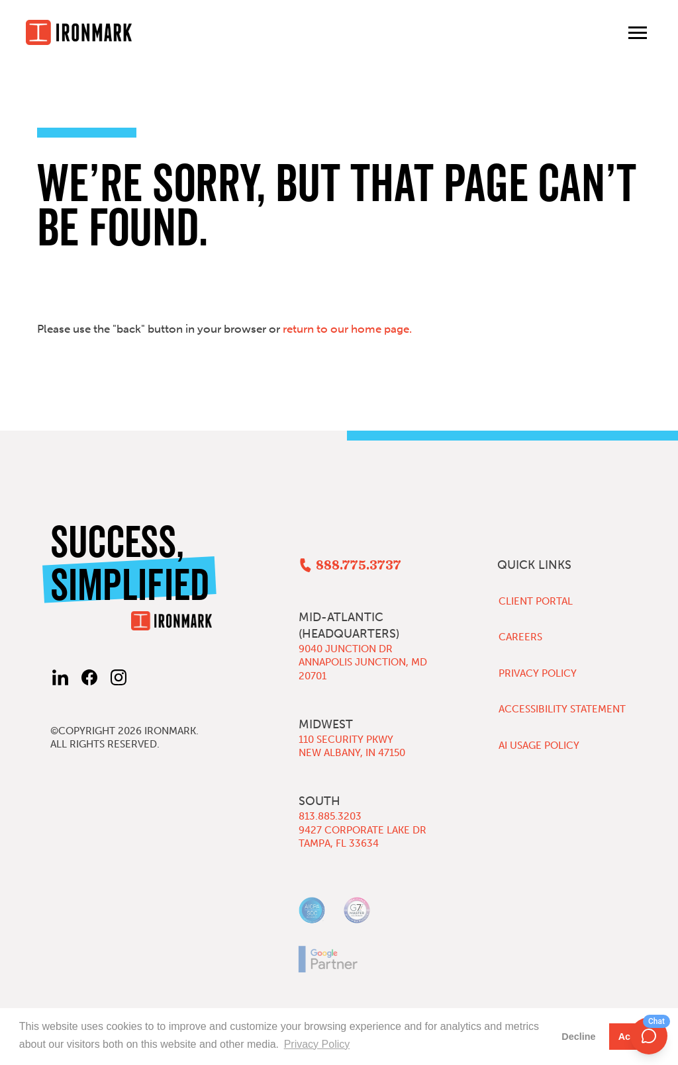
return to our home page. (347, 328)
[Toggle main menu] (637, 32)
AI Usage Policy (539, 745)
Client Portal (536, 601)
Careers (520, 637)
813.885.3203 (330, 816)
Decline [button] (578, 1036)
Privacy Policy (538, 673)
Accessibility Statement (562, 709)
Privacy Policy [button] (317, 1044)
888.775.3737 (358, 565)
